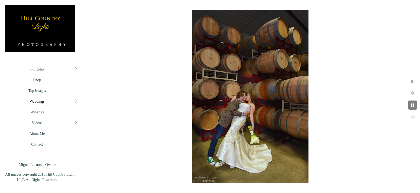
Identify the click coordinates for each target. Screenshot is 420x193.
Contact (37, 144)
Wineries (37, 112)
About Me (37, 134)
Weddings (37, 101)
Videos (37, 123)
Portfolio (37, 69)
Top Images (37, 91)
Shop (37, 80)
